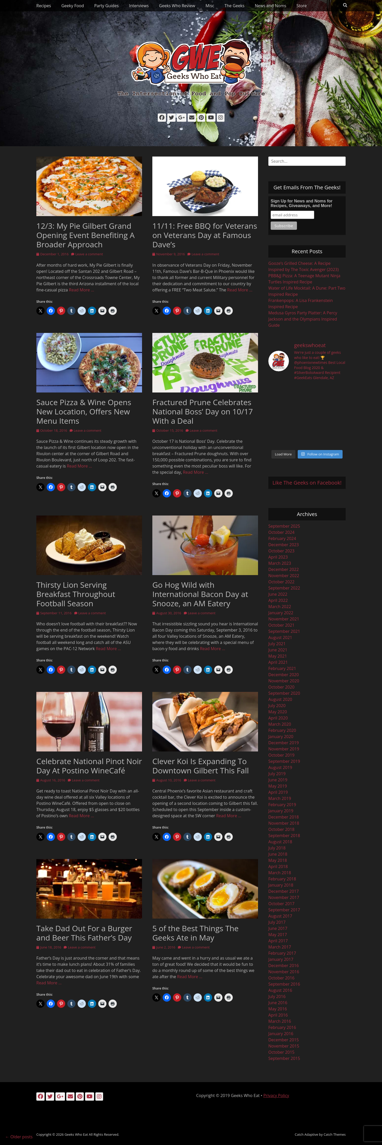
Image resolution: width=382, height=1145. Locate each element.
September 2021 (284, 631)
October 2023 (281, 551)
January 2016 (280, 1033)
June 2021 (277, 650)
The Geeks (234, 6)
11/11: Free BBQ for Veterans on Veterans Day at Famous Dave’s (204, 235)
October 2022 (281, 582)
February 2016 (282, 1027)
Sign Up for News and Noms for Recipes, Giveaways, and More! (302, 203)
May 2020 (277, 712)
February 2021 (282, 668)
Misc (209, 6)
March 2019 (279, 798)
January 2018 (280, 885)
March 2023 (279, 563)
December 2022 (283, 569)
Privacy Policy (276, 1095)
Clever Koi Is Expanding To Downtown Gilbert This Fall (200, 766)
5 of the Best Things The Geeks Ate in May (195, 933)
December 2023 (283, 544)
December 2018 (283, 817)
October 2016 (281, 978)
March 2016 (279, 1021)
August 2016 (280, 990)
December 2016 (283, 965)
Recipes (43, 6)
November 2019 (283, 749)
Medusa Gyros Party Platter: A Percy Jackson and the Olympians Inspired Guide (302, 319)
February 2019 (282, 804)
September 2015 (284, 1058)
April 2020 (278, 718)
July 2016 (277, 996)
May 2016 (277, 1009)
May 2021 (277, 656)
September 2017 (284, 910)
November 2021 (283, 619)
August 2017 (280, 916)
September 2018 (284, 835)
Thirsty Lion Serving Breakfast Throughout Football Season (75, 594)
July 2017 (277, 922)
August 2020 (280, 699)
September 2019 (284, 761)
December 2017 (283, 891)
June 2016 (277, 1002)
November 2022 (283, 575)
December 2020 (283, 674)
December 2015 (283, 1040)
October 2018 (281, 829)
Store (301, 6)
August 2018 (280, 842)
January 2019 (280, 811)
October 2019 (281, 755)
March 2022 (279, 606)
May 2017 (277, 934)
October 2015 (281, 1052)
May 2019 (277, 786)
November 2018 (283, 823)
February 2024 (282, 538)
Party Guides (106, 6)
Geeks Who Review (177, 6)
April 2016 (278, 1015)
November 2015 (283, 1046)
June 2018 (277, 854)
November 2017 (283, 897)
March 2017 (279, 947)
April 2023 (278, 557)
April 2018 (278, 866)
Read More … (81, 290)
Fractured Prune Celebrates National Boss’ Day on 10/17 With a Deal (202, 411)
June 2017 (277, 928)
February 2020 (282, 730)
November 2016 (283, 972)
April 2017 (278, 941)
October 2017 (281, 903)
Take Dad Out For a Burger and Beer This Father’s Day (84, 933)
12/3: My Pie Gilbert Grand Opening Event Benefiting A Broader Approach (85, 235)
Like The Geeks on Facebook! (307, 482)
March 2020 (279, 724)
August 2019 (280, 767)
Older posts (18, 1137)
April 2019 (278, 792)
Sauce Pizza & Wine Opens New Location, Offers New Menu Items (83, 411)
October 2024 (281, 532)
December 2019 (283, 743)
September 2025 (284, 526)
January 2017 (280, 959)
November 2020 (283, 681)
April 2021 (278, 662)
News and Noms (270, 6)
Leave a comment (89, 254)
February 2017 (282, 953)
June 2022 (277, 594)
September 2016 (284, 984)
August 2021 (280, 637)
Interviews (139, 6)
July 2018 (277, 848)
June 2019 (277, 780)
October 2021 (281, 625)
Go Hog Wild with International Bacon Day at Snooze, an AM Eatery (200, 594)
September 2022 (284, 588)
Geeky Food (72, 6)
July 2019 (277, 773)
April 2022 (278, 600)
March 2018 (279, 873)
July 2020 (277, 705)
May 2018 (277, 860)
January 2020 (280, 736)
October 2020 (281, 687)
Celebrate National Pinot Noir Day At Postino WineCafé (89, 766)
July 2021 (277, 644)
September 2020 (284, 693)
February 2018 (282, 879)
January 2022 (280, 613)
